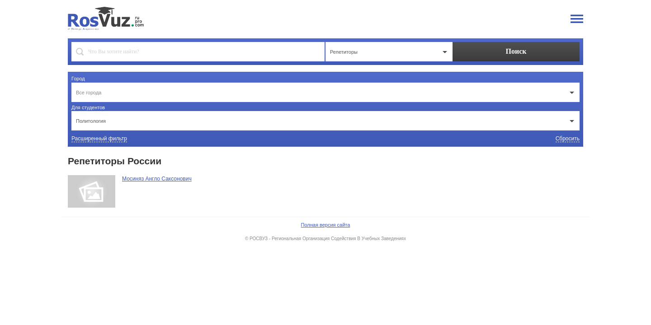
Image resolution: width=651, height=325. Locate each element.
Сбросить (568, 138)
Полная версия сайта (325, 225)
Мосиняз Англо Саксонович (157, 179)
